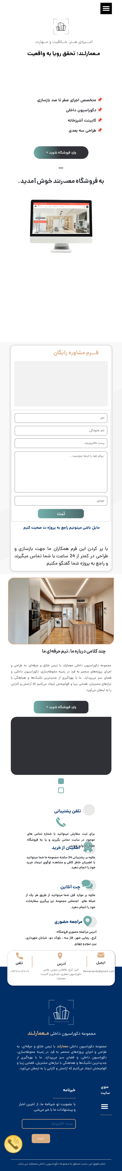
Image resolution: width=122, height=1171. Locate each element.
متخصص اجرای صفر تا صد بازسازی (66, 100)
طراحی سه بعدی (83, 131)
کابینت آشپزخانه (82, 120)
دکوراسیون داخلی (81, 110)
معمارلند (63, 182)
